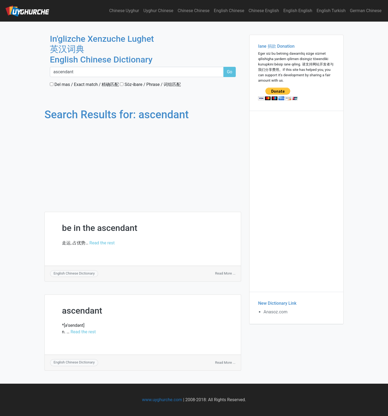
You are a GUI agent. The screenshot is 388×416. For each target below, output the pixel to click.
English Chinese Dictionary (74, 273)
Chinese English (264, 10)
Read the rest (102, 242)
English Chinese (229, 10)
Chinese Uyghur (124, 10)
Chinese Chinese (193, 10)
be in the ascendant (99, 228)
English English (297, 10)
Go (229, 71)
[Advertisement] (142, 161)
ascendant (82, 311)
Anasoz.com (275, 311)
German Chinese (366, 10)
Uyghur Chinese (158, 10)
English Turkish (331, 10)
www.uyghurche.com (162, 399)
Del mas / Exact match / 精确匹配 (84, 84)
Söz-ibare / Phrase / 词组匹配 (150, 84)
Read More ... (225, 273)
